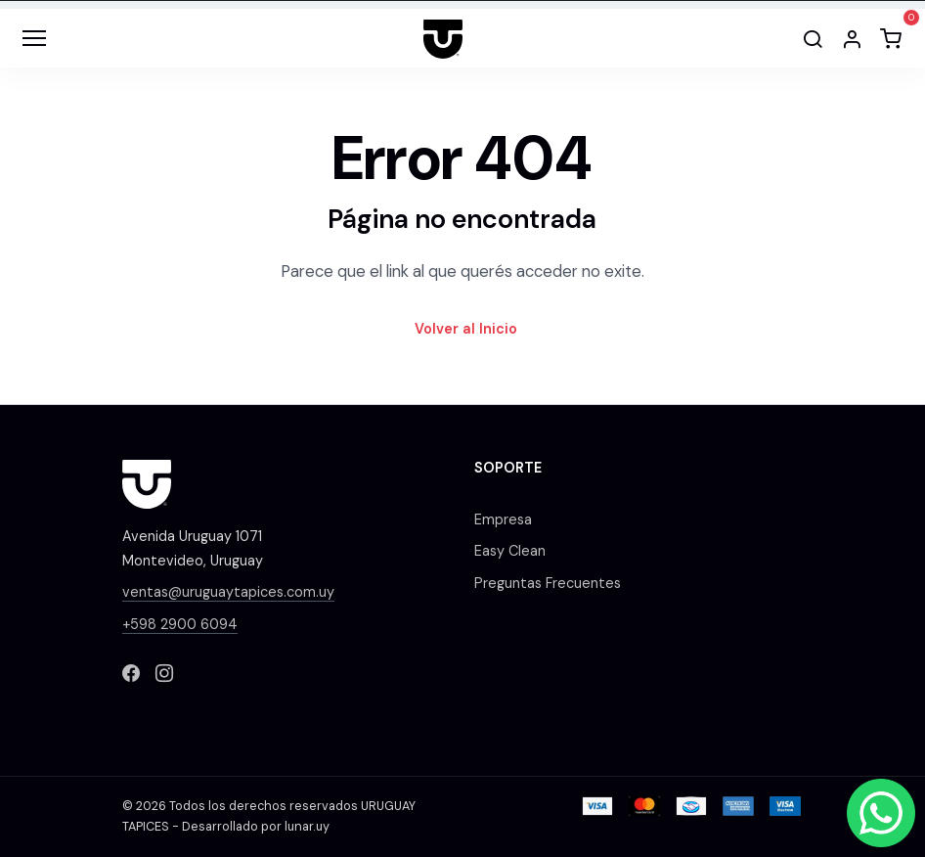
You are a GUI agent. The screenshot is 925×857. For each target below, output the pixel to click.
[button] (851, 38)
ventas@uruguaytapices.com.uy (228, 592)
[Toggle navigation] (34, 38)
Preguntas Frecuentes (547, 583)
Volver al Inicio (466, 329)
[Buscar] (812, 38)
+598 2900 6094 (180, 624)
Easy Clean (510, 551)
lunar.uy (307, 826)
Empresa (503, 519)
